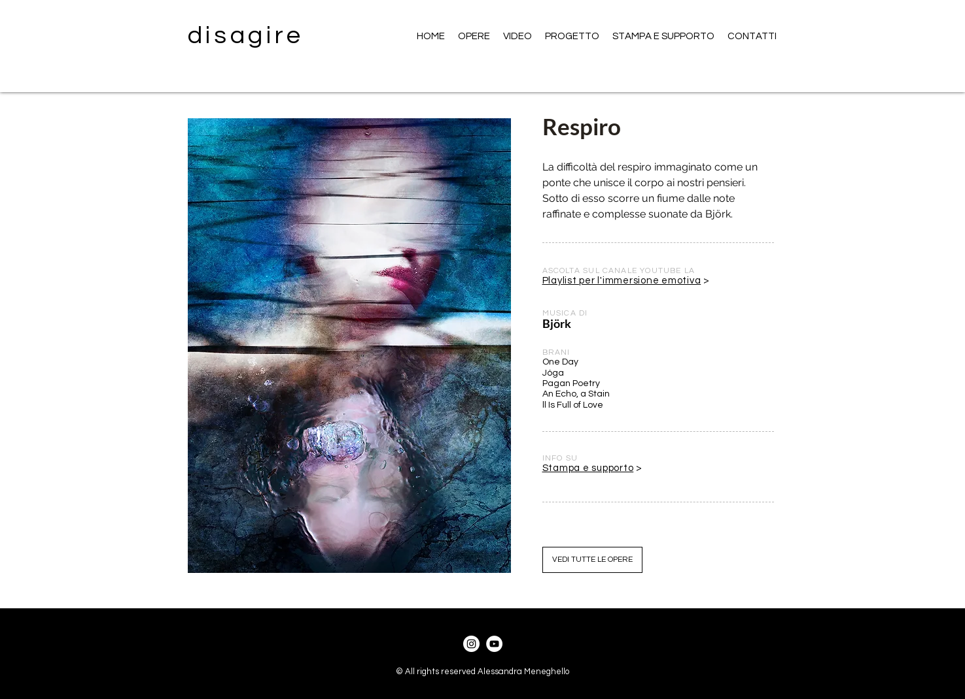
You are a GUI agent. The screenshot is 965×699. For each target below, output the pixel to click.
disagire (246, 35)
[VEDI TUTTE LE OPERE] (592, 560)
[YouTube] (494, 644)
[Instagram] (471, 644)
